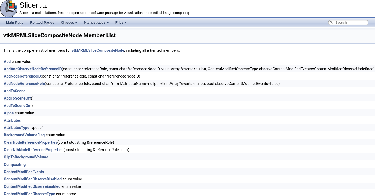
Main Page (14, 22)
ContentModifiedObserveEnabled (32, 186)
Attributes (12, 120)
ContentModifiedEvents (24, 172)
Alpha (9, 113)
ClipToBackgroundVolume (26, 157)
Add (7, 61)
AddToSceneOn (17, 105)
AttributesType (16, 127)
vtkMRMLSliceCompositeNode (98, 50)
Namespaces (96, 22)
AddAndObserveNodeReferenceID (33, 69)
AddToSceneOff (17, 98)
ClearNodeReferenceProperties (30, 142)
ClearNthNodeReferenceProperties (33, 150)
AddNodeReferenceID (22, 76)
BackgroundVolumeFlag (24, 135)
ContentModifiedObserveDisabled (33, 179)
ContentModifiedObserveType (29, 194)
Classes (69, 22)
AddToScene (14, 91)
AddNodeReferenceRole (24, 83)
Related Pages (42, 22)
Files (121, 22)
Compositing (15, 164)
